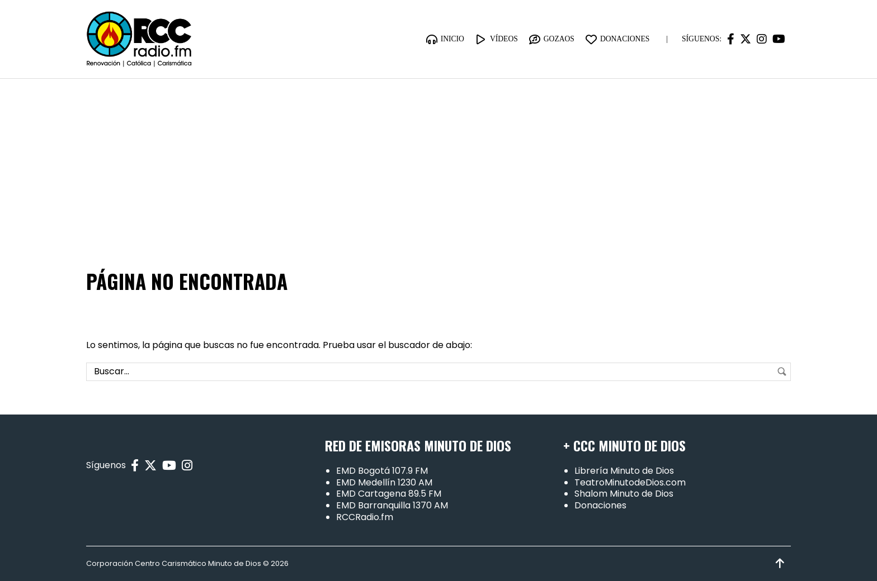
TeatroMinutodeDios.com (630, 482)
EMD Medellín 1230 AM (384, 482)
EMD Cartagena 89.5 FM (388, 493)
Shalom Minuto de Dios (623, 493)
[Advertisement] (438, 162)
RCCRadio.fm (364, 517)
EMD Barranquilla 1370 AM (392, 505)
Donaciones (600, 505)
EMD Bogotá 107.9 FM (382, 470)
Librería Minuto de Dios (624, 470)
